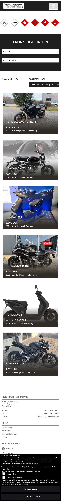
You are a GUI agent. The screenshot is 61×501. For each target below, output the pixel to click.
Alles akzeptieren (30, 496)
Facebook (7, 449)
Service (4, 437)
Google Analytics (11, 474)
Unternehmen (7, 428)
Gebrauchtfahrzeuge (9, 434)
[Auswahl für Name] (30, 51)
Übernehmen (30, 489)
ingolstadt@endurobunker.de (48, 417)
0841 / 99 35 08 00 (51, 410)
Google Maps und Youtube (14, 477)
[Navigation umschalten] (53, 6)
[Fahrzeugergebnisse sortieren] (44, 84)
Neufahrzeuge (7, 431)
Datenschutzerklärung (32, 463)
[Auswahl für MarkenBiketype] (30, 60)
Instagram (7, 453)
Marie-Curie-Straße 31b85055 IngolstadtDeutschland (10, 404)
